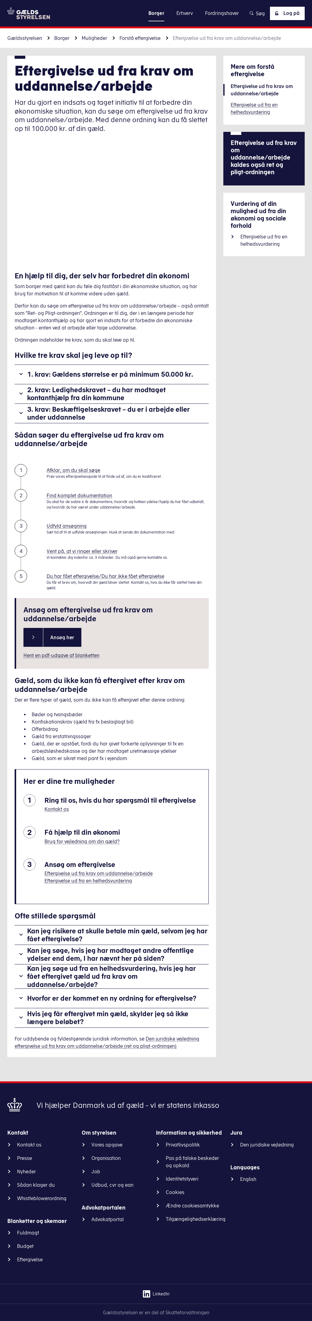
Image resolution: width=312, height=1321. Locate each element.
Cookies (175, 1192)
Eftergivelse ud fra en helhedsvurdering (88, 880)
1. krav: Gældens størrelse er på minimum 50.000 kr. (110, 374)
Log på (286, 13)
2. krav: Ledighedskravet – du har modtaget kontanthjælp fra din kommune (96, 393)
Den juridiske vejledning (267, 1144)
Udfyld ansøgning (67, 526)
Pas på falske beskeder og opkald (192, 1161)
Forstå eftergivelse (140, 38)
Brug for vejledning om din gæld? (82, 841)
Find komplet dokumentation (79, 495)
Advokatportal (107, 1219)
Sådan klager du (36, 1185)
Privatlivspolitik (183, 1144)
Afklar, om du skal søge (73, 470)
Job (95, 1171)
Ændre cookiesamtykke (192, 1205)
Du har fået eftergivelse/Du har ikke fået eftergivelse (105, 576)
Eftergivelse (30, 1259)
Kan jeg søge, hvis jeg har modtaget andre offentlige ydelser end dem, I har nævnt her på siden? (110, 954)
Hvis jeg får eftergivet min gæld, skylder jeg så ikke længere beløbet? (107, 1017)
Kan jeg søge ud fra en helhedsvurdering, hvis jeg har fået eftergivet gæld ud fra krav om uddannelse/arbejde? (111, 976)
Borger (61, 38)
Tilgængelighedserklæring (195, 1219)
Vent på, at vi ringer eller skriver (82, 551)
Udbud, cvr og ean (112, 1185)
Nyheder (26, 1171)
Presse (24, 1158)
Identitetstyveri (182, 1179)
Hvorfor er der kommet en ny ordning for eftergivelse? (112, 998)
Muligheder (94, 38)
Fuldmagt (28, 1232)
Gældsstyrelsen (24, 38)
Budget (25, 1246)
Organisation (106, 1158)
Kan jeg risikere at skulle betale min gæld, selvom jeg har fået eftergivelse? (117, 934)
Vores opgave (106, 1144)
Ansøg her (62, 637)
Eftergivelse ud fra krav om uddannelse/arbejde (98, 873)
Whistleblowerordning (41, 1198)
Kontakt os (56, 809)
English (248, 1179)
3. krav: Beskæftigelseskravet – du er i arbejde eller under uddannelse (108, 413)
